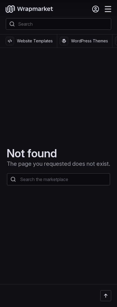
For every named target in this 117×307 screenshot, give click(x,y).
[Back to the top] (105, 295)
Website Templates (29, 41)
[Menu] (108, 9)
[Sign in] (95, 9)
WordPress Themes (84, 41)
